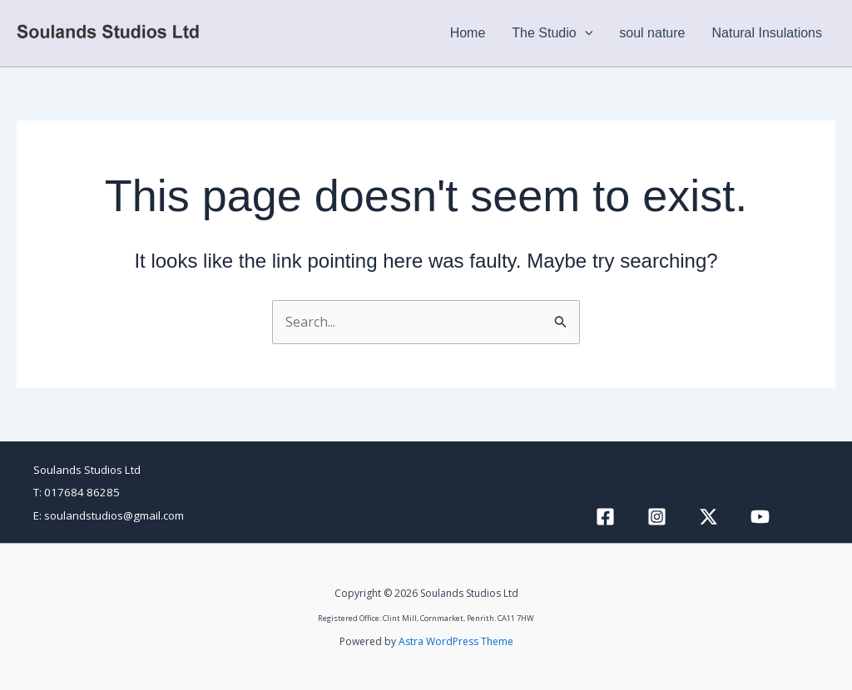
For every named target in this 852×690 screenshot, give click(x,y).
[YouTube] (760, 516)
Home (468, 33)
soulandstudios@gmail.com (114, 515)
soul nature (652, 33)
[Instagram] (656, 516)
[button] (585, 33)
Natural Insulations (766, 33)
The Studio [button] (552, 33)
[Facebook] (605, 516)
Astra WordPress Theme (456, 641)
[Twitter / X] (708, 516)
